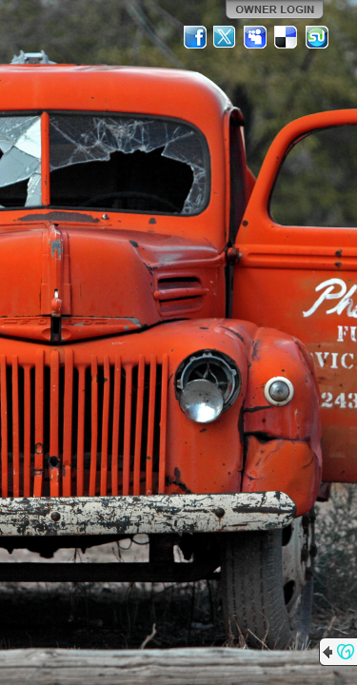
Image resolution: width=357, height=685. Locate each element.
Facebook (195, 37)
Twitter (225, 37)
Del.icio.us (286, 37)
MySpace (256, 37)
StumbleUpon (317, 37)
